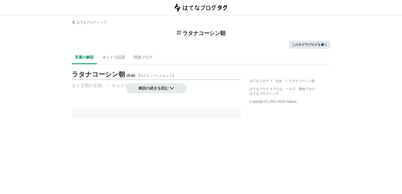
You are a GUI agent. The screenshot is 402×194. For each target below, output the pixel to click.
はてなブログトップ (264, 93)
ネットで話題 (113, 57)
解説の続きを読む (156, 88)
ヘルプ (291, 89)
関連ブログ (143, 57)
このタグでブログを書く (309, 45)
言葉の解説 (84, 57)
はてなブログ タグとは (266, 89)
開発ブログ (307, 89)
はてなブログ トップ (89, 22)
